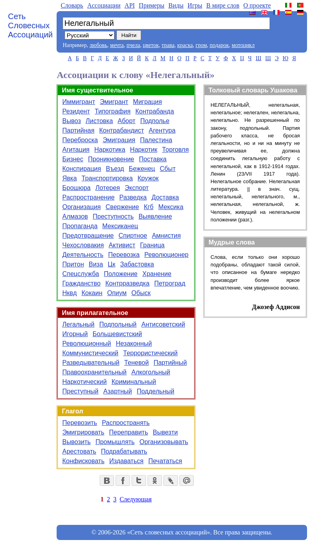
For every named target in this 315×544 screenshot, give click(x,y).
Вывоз (71, 120)
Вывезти (165, 432)
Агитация (75, 149)
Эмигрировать (83, 432)
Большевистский (117, 334)
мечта (117, 45)
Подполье (154, 120)
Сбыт (168, 168)
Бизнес (72, 159)
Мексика (170, 207)
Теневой (136, 362)
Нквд (69, 293)
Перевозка (124, 254)
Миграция (147, 101)
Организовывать (164, 441)
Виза (96, 264)
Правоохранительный (94, 372)
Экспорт (137, 187)
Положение (121, 273)
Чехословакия (83, 245)
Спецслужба (80, 273)
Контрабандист (121, 130)
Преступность (113, 216)
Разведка (133, 197)
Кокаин (91, 293)
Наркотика (110, 149)
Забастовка (137, 264)
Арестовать (79, 451)
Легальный (78, 324)
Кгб (149, 207)
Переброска (80, 140)
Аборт (127, 120)
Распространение (88, 197)
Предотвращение (88, 235)
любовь (98, 45)
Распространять (126, 422)
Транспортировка (107, 178)
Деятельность (82, 254)
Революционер (166, 254)
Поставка (152, 159)
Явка (69, 178)
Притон (73, 264)
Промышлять (114, 441)
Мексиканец (120, 226)
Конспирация (81, 168)
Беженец (142, 168)
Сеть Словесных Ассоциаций (30, 25)
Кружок (148, 178)
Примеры (151, 5)
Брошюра (76, 187)
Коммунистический (90, 353)
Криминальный (134, 381)
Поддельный (155, 391)
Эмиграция (118, 140)
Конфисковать (83, 461)
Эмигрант (114, 101)
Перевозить (79, 422)
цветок (151, 45)
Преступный (80, 391)
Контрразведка (127, 283)
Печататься (165, 461)
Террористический (150, 353)
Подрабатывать (124, 451)
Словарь (72, 5)
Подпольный (118, 324)
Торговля (175, 149)
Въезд (115, 168)
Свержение (122, 207)
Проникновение (111, 159)
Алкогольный (151, 372)
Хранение (156, 273)
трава (167, 45)
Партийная (78, 130)
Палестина (156, 140)
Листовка (99, 120)
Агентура (162, 130)
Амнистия (166, 235)
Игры (194, 5)
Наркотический (84, 381)
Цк (111, 264)
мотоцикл (243, 45)
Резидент (76, 111)
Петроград (169, 283)
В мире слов (222, 5)
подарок (219, 45)
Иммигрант (78, 101)
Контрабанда (154, 111)
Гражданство (81, 283)
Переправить (128, 432)
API (129, 5)
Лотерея (107, 187)
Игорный (75, 334)
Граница (152, 245)
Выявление (155, 216)
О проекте (257, 5)
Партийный (170, 362)
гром (201, 45)
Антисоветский (163, 324)
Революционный (86, 343)
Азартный (117, 391)
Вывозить (76, 441)
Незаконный (134, 343)
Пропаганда (79, 226)
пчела (133, 45)
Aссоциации (104, 5)
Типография (112, 111)
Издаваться (126, 461)
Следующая (136, 499)
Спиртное (132, 235)
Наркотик (143, 149)
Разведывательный (90, 362)
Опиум (117, 293)
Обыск (141, 293)
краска (185, 45)
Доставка (165, 197)
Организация (81, 207)
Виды (175, 5)
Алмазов (75, 216)
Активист (121, 245)
